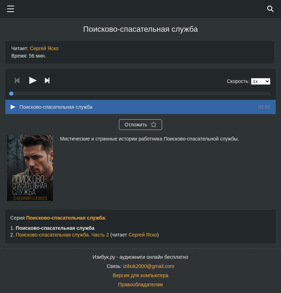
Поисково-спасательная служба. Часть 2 (62, 235)
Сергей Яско (44, 48)
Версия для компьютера (140, 275)
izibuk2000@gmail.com (148, 266)
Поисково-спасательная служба (65, 218)
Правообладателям (140, 284)
